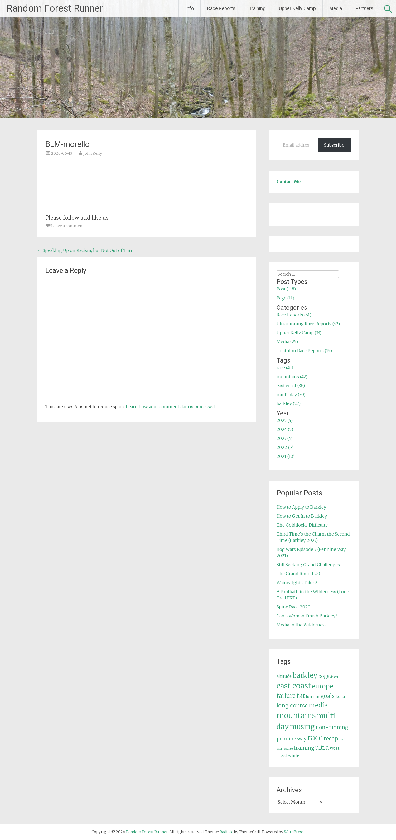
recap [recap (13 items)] (331, 738)
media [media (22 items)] (318, 705)
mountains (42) (292, 376)
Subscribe (334, 145)
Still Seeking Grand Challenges (308, 564)
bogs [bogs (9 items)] (323, 676)
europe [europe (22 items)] (322, 686)
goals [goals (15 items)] (327, 696)
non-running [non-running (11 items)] (332, 727)
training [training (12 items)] (304, 748)
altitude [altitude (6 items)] (284, 676)
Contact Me (289, 181)
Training (257, 8)
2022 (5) (285, 447)
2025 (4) (285, 420)
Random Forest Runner (55, 8)
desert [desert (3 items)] (334, 677)
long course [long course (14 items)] (292, 705)
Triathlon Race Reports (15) (304, 350)
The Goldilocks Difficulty (302, 525)
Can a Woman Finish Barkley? (307, 615)
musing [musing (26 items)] (302, 726)
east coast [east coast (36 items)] (294, 686)
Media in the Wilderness (302, 624)
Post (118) (286, 289)
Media (335, 8)
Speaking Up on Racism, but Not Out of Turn (85, 250)
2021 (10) (285, 456)
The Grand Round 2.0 (298, 573)
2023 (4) (284, 438)
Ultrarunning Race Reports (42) (308, 323)
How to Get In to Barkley (302, 516)
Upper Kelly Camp (297, 8)
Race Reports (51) (294, 314)
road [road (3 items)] (342, 739)
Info (189, 8)
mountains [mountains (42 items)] (296, 715)
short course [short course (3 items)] (285, 748)
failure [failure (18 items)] (286, 696)
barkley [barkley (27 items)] (305, 675)
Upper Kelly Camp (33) (299, 332)
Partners (364, 8)
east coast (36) (291, 385)
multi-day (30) (291, 394)
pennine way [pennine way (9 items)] (291, 739)
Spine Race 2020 (293, 606)
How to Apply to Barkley (301, 507)
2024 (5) (285, 429)
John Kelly (92, 153)
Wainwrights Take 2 (297, 582)
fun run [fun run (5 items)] (312, 696)
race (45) (285, 367)
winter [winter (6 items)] (294, 755)
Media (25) (287, 341)
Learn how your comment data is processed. (171, 406)
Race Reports (221, 8)
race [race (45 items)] (315, 738)
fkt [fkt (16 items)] (301, 696)
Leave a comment (67, 225)
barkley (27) (289, 403)
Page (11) (285, 298)
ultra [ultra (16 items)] (322, 747)
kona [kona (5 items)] (340, 696)
